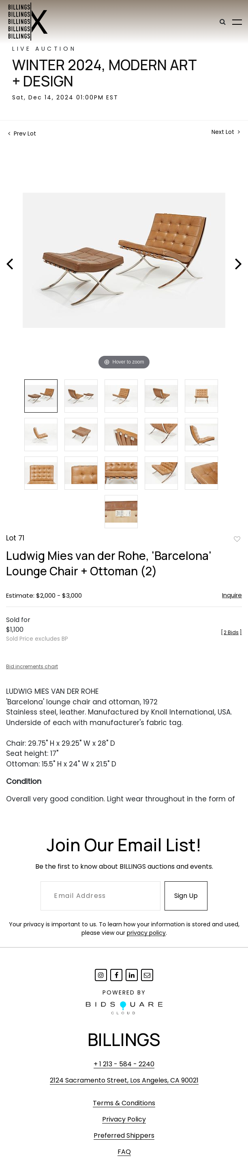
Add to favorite (237, 539)
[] (231, 632)
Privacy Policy (124, 1119)
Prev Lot (22, 133)
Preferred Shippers (124, 1135)
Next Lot (226, 132)
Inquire (232, 595)
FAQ (124, 1151)
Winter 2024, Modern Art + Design (104, 73)
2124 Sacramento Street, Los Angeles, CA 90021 (124, 1080)
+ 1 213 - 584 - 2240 (124, 1064)
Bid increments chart (32, 666)
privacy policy (146, 933)
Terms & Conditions (124, 1103)
